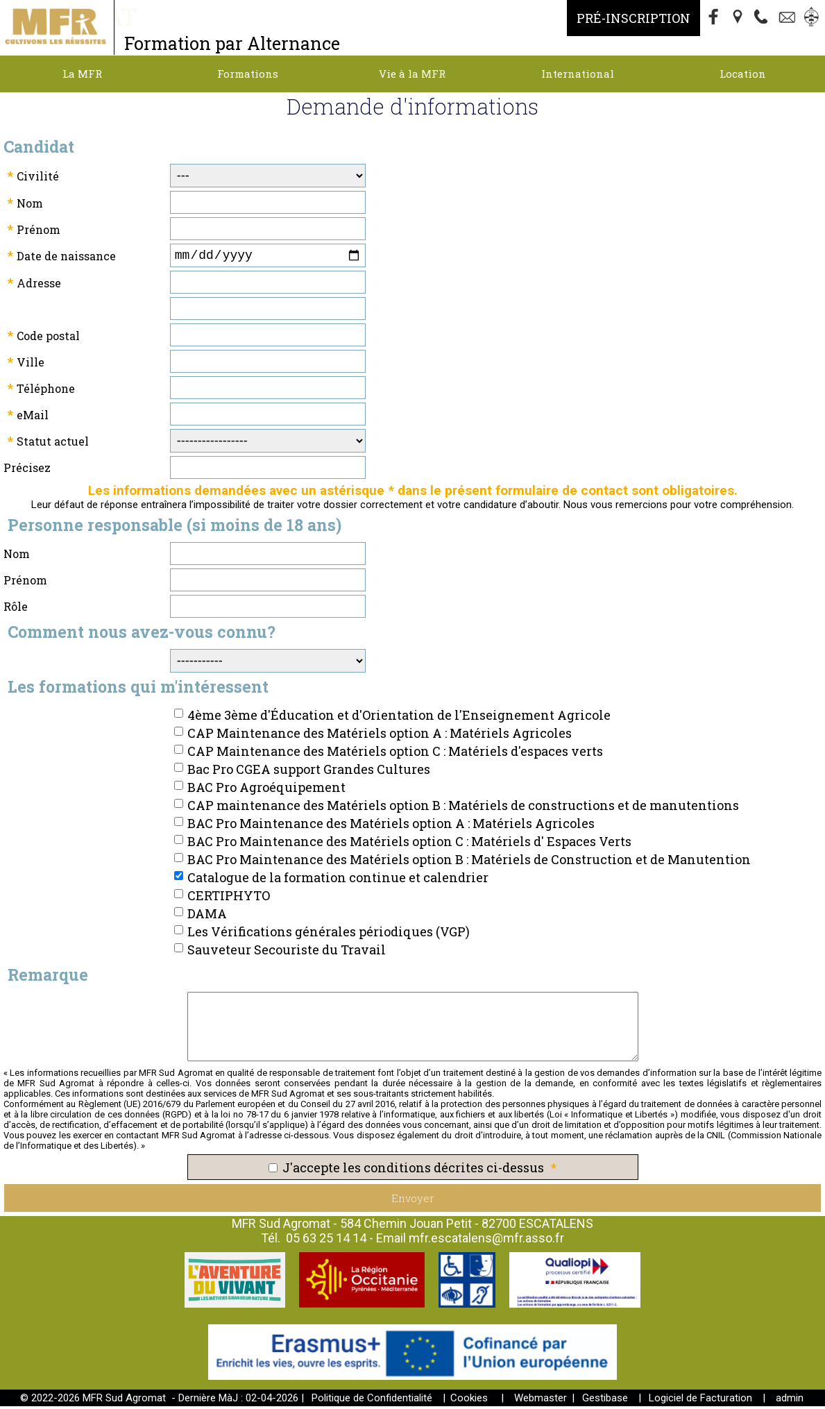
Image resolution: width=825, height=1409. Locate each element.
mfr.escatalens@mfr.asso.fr (486, 1240)
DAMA (207, 916)
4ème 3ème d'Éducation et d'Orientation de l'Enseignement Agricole (399, 717)
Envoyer (412, 1201)
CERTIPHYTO (228, 898)
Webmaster (540, 1400)
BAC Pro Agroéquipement (266, 790)
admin (789, 1400)
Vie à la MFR (412, 74)
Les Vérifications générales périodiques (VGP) (328, 934)
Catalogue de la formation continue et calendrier (337, 880)
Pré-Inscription (633, 18)
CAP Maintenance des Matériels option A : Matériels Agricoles (379, 735)
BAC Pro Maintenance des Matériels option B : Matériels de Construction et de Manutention (469, 862)
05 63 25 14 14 (326, 1240)
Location (743, 74)
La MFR (82, 74)
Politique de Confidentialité (372, 1400)
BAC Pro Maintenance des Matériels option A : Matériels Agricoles (391, 826)
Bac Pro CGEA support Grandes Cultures (308, 771)
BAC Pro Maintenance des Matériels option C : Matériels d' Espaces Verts (409, 844)
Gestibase (605, 1400)
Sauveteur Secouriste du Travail (286, 952)
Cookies (469, 1400)
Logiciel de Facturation (700, 1400)
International (577, 74)
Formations (247, 74)
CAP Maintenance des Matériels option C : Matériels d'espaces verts (395, 753)
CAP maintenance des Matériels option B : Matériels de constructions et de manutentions (463, 808)
